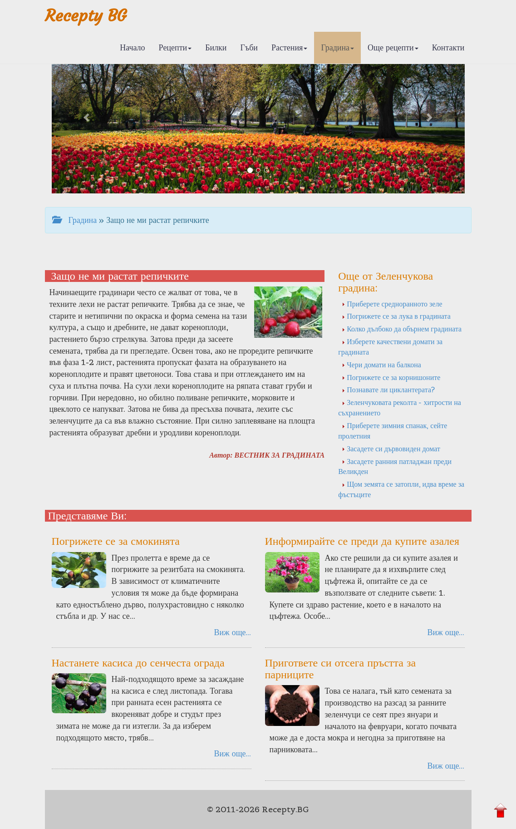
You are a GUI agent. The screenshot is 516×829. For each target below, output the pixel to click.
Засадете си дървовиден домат (391, 448)
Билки (215, 47)
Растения (289, 47)
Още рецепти (393, 47)
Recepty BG (86, 15)
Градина (337, 47)
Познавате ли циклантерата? (388, 389)
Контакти (448, 47)
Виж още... (232, 632)
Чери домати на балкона (381, 364)
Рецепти (175, 47)
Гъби (249, 47)
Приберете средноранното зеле (392, 303)
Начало (132, 47)
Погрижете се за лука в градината (396, 316)
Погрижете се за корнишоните (391, 377)
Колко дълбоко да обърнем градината (402, 328)
